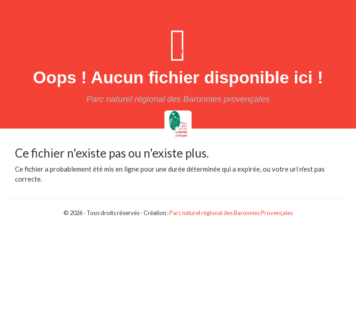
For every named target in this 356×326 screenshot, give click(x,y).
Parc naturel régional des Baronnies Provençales (231, 212)
